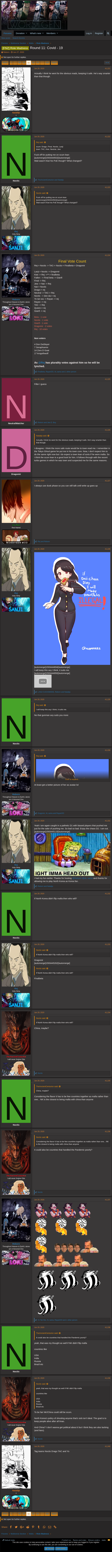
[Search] (108, 33)
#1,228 (106, 549)
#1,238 (106, 1325)
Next (54, 63)
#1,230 (106, 746)
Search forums (19, 38)
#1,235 (106, 1079)
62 (29, 63)
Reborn (6, 52)
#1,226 (106, 430)
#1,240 (106, 1444)
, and (55, 688)
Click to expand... (72, 775)
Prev (6, 63)
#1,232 (106, 891)
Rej (17, 231)
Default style (8, 1538)
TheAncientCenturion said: (48, 1084)
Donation (20, 33)
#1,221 (106, 69)
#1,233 (106, 942)
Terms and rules (79, 1538)
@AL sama (88, 876)
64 (38, 63)
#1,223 (106, 187)
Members (51, 33)
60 (19, 63)
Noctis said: (42, 193)
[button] (26, 33)
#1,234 (106, 1010)
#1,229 (106, 696)
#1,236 (106, 1129)
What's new (35, 33)
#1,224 (106, 255)
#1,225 (106, 379)
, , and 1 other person (58, 372)
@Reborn (78, 876)
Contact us (66, 1538)
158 (47, 63)
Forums (8, 33)
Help (104, 1538)
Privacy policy (94, 1538)
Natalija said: (42, 436)
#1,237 (106, 1198)
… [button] (15, 63)
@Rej (43, 362)
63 (33, 63)
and (52, 180)
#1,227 (106, 481)
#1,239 (106, 1376)
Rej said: (41, 142)
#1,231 (106, 817)
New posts (5, 38)
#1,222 (106, 137)
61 (24, 63)
